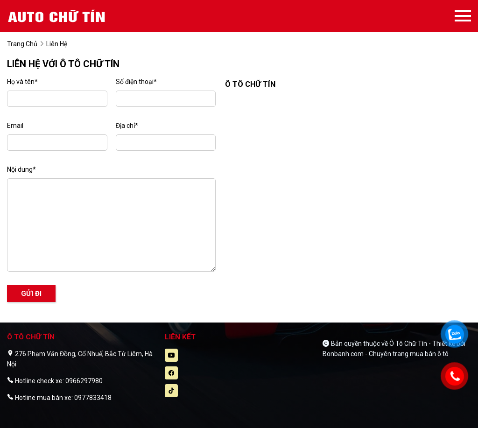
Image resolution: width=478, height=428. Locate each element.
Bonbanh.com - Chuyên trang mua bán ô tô (386, 354)
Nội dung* (21, 169)
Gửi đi (31, 293)
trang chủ (22, 44)
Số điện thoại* (136, 81)
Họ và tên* (22, 81)
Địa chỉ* (127, 125)
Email (15, 125)
